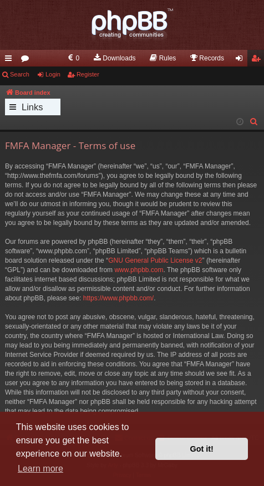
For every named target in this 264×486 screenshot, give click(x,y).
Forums (27, 60)
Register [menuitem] (258, 60)
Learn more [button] (40, 468)
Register (88, 74)
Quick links (10, 60)
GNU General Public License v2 (155, 260)
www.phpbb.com (138, 270)
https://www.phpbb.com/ (118, 298)
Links (32, 107)
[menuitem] (73, 58)
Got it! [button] (202, 448)
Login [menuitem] (241, 60)
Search (19, 74)
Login (52, 74)
